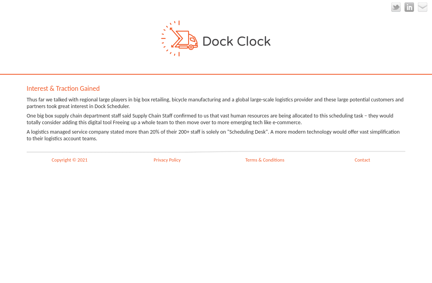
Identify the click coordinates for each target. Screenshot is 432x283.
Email (422, 7)
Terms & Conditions (265, 160)
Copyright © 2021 (69, 160)
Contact (362, 160)
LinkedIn (409, 7)
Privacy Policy (167, 160)
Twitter (396, 7)
